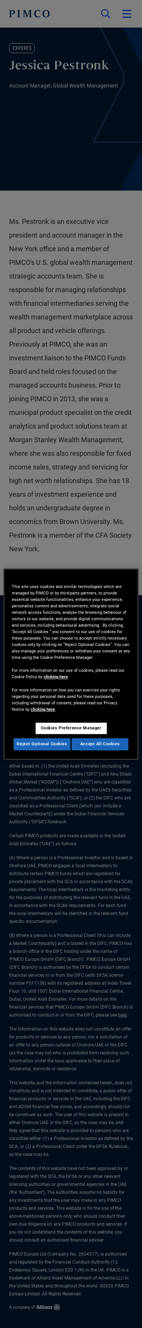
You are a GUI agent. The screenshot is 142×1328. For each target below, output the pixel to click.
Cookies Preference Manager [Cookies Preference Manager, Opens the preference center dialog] (71, 727)
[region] (70, 664)
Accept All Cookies (100, 743)
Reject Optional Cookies (42, 743)
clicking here (56, 677)
